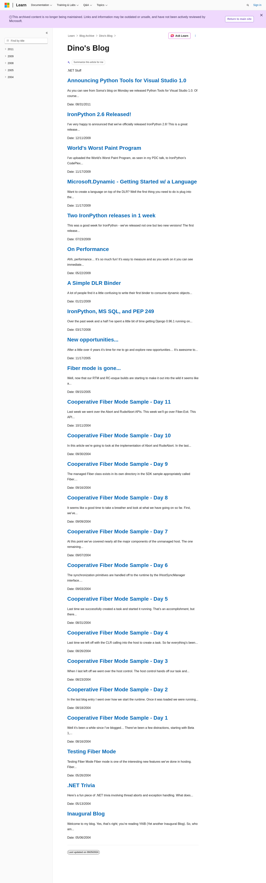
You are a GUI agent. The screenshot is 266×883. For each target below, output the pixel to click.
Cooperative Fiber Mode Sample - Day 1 (117, 718)
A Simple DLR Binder (94, 283)
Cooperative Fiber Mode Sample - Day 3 (117, 661)
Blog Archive (86, 35)
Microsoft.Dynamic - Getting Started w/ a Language (132, 182)
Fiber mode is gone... (94, 368)
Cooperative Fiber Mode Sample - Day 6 (117, 565)
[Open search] (248, 5)
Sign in (257, 5)
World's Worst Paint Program (104, 148)
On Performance (88, 249)
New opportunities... (92, 340)
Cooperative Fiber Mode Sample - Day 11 (119, 402)
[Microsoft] (7, 5)
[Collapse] (47, 32)
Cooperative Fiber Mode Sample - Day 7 (117, 531)
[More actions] (195, 36)
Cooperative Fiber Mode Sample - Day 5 (117, 599)
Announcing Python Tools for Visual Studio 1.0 (126, 80)
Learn (71, 35)
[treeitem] (26, 49)
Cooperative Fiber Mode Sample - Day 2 (117, 689)
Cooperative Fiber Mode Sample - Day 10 (119, 435)
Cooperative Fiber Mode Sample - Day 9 (117, 464)
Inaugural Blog (86, 814)
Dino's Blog (105, 35)
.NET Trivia (81, 785)
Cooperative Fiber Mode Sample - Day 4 (117, 633)
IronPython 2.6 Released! (99, 114)
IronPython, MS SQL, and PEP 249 (110, 311)
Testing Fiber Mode (91, 751)
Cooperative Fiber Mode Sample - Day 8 (117, 498)
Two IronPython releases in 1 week (111, 215)
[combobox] (26, 41)
